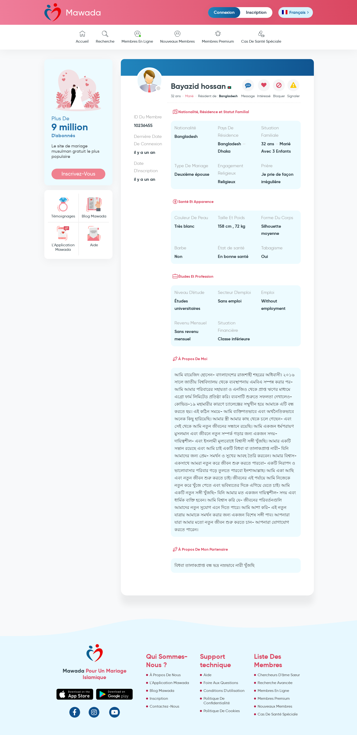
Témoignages (63, 207)
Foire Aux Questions (221, 682)
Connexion (224, 12)
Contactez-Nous (164, 706)
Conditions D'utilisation (224, 690)
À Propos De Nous (165, 675)
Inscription (256, 12)
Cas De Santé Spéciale (261, 37)
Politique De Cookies (222, 711)
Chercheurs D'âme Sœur (279, 675)
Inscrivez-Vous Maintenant (78, 175)
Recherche (105, 37)
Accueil (82, 37)
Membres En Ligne (137, 37)
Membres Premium (218, 37)
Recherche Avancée (275, 682)
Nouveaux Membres (177, 37)
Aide (94, 236)
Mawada (72, 12)
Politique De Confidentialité (217, 700)
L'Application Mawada (63, 239)
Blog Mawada (94, 207)
